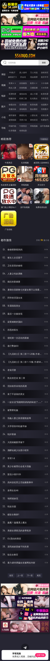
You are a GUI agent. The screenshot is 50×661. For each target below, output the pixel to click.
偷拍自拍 (23, 94)
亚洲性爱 (12, 94)
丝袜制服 (23, 87)
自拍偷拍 (23, 83)
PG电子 (12, 72)
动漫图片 (44, 104)
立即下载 (40, 655)
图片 (3, 106)
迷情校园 (12, 120)
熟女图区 (34, 109)
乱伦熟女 (34, 98)
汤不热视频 (44, 126)
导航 (3, 127)
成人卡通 (34, 94)
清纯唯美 (23, 109)
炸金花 (23, 77)
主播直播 (34, 87)
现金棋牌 (34, 77)
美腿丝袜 (12, 109)
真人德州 (23, 72)
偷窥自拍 (12, 104)
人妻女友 (34, 115)
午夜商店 (23, 126)
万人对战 (34, 72)
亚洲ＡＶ (12, 83)
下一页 (30, 575)
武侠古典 (44, 115)
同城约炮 (12, 126)
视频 (3, 85)
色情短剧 (23, 130)
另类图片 (44, 109)
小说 (3, 117)
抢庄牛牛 (44, 77)
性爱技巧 (44, 120)
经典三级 (23, 98)
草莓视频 (34, 126)
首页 (11, 575)
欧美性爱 (44, 94)
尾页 (39, 575)
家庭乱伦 (23, 115)
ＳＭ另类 (44, 87)
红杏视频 (12, 130)
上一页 (20, 575)
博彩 (3, 74)
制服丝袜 (12, 98)
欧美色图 (34, 104)
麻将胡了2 (12, 77)
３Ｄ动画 (44, 83)
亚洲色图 (23, 104)
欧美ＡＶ (34, 83)
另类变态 (44, 98)
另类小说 (23, 120)
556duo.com (25, 55)
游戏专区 (44, 72)
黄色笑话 (34, 120)
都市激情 (12, 115)
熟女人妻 (12, 87)
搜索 (44, 62)
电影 (3, 95)
